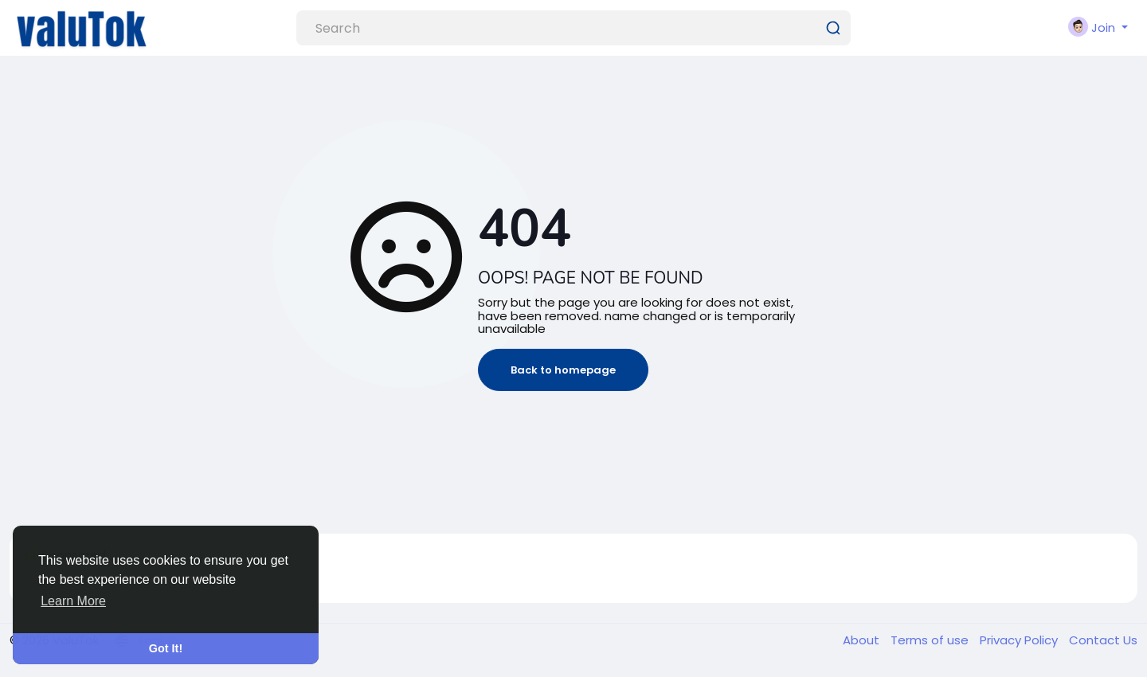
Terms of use (931, 640)
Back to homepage (563, 370)
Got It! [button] (165, 648)
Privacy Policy (1020, 640)
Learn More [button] (73, 601)
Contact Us (1103, 640)
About (863, 640)
